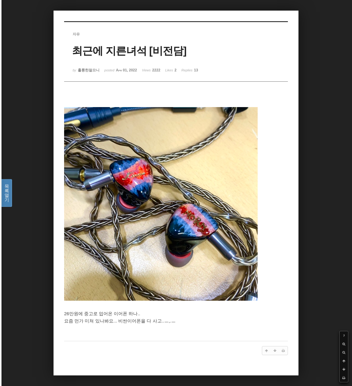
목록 (7, 193)
